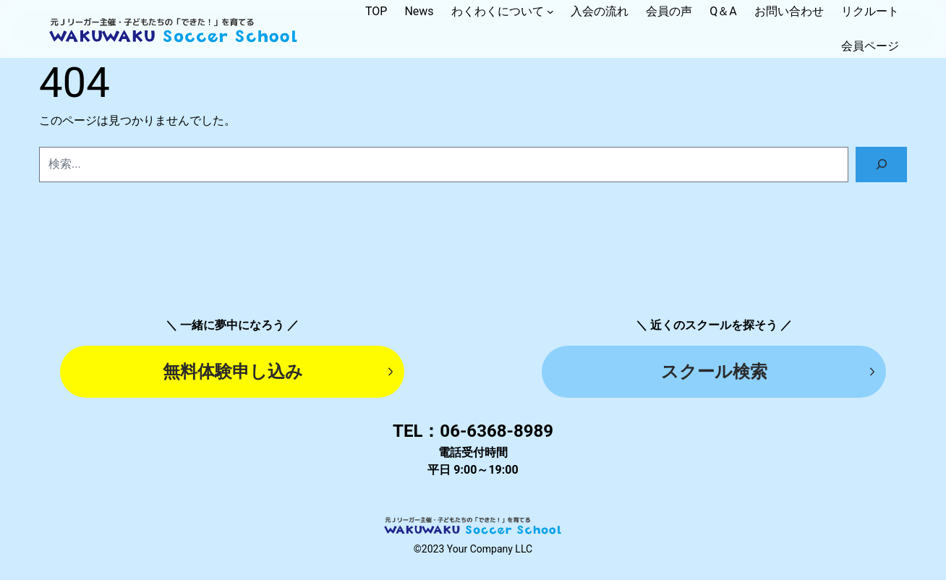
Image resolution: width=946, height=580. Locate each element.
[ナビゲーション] (550, 11)
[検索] (881, 164)
